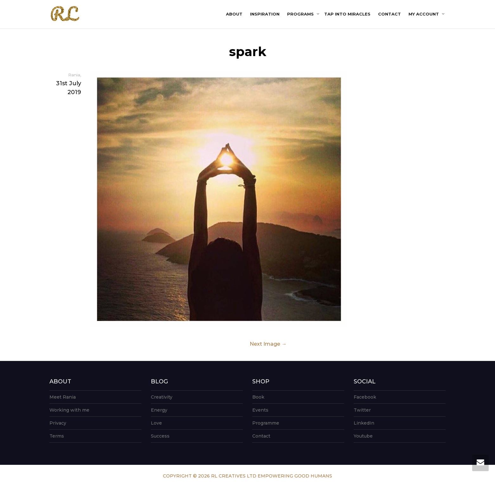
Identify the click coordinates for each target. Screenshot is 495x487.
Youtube (363, 436)
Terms (56, 436)
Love (156, 423)
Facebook (365, 397)
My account (424, 13)
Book (258, 397)
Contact (389, 13)
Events (260, 410)
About (234, 13)
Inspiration (265, 13)
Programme (265, 423)
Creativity (161, 397)
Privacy (57, 423)
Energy (159, 410)
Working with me (69, 410)
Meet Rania (62, 397)
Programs (301, 13)
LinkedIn (364, 423)
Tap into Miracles (347, 13)
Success (160, 436)
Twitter (362, 410)
